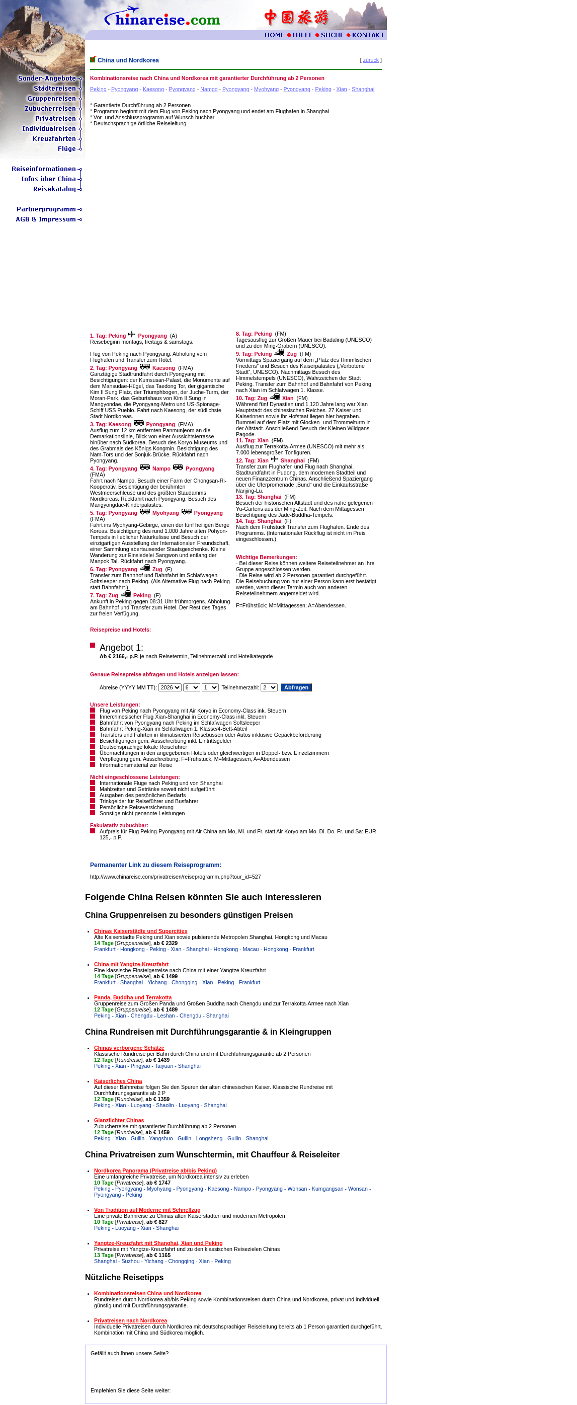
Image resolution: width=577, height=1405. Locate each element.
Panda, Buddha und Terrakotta (133, 997)
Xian (341, 89)
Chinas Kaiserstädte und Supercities (140, 931)
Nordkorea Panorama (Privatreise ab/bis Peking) (155, 1170)
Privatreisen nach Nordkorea (130, 1320)
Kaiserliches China (118, 1081)
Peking (98, 89)
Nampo (208, 89)
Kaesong (153, 89)
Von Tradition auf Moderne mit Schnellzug (147, 1210)
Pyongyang (124, 89)
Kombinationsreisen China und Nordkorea (148, 1293)
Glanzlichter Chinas (119, 1120)
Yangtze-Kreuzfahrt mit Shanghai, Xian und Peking (158, 1243)
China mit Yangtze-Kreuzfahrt (131, 964)
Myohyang (266, 89)
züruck (371, 60)
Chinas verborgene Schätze (129, 1048)
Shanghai (363, 89)
